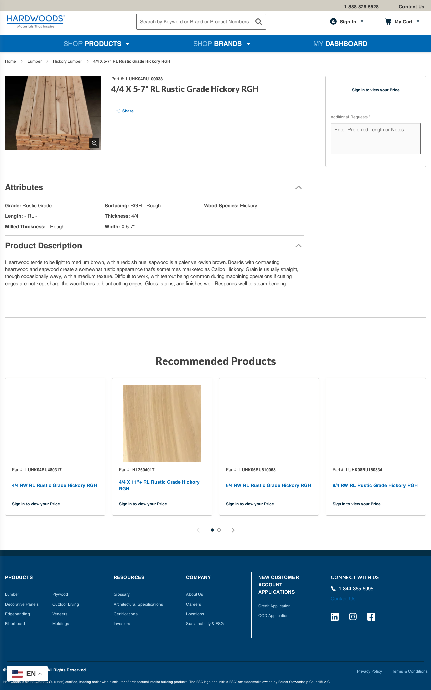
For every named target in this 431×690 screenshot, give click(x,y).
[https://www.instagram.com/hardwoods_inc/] (354, 618)
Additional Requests (350, 117)
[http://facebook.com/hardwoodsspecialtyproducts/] (372, 618)
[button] (212, 530)
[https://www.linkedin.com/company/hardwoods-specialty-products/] (336, 618)
